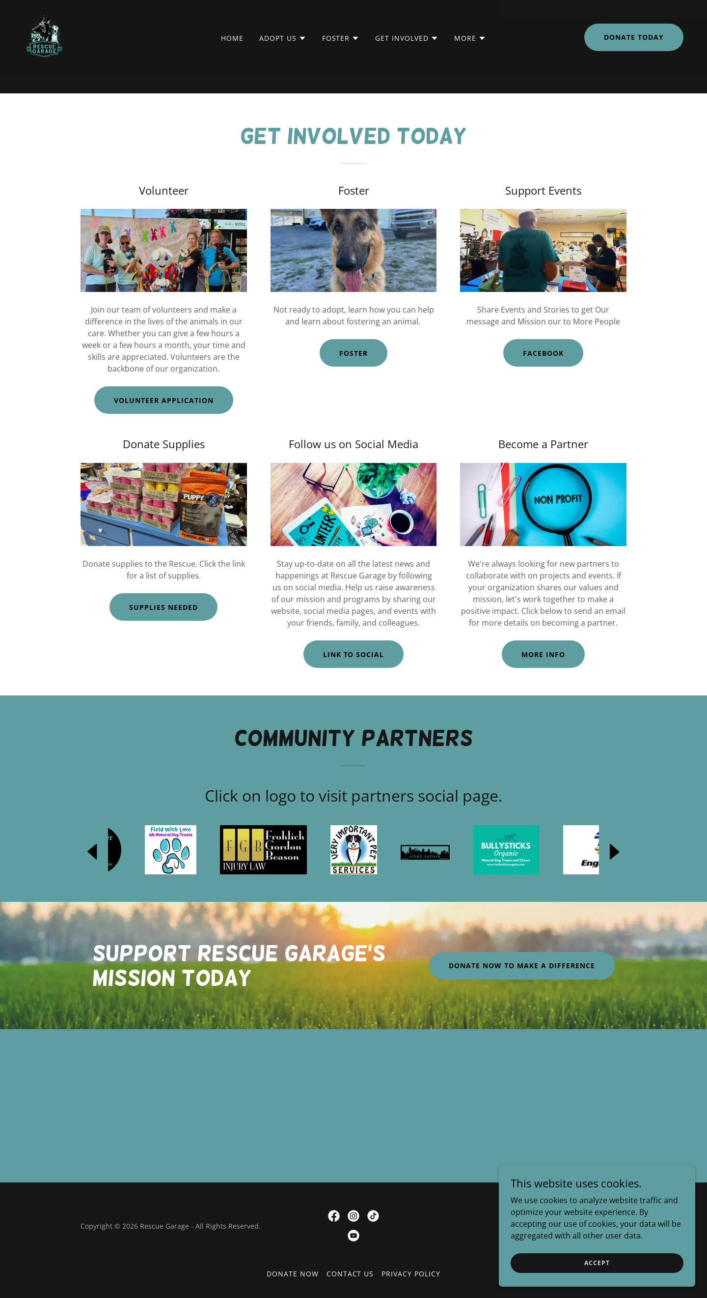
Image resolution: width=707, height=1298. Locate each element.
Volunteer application (164, 400)
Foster (353, 353)
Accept (596, 1263)
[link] (44, 55)
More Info (543, 654)
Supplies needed (163, 607)
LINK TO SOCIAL (353, 654)
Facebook (543, 353)
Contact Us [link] (350, 1273)
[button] (282, 57)
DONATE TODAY (634, 56)
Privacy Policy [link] (410, 1273)
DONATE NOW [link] (293, 1273)
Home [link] (232, 57)
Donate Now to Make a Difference (522, 965)
